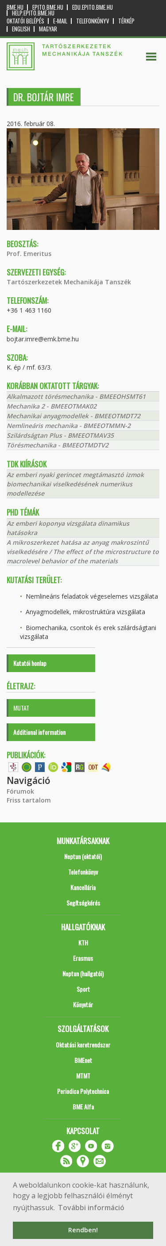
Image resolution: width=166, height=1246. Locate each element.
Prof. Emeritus (29, 253)
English (21, 29)
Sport (83, 989)
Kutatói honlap (29, 663)
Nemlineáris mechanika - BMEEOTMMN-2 (69, 425)
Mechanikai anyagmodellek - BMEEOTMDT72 (73, 416)
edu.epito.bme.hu (92, 7)
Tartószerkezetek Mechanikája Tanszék (69, 282)
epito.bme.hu (47, 7)
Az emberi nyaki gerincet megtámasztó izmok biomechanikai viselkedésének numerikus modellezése (75, 483)
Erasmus (83, 958)
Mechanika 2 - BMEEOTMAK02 (52, 406)
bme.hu (15, 7)
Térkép (126, 21)
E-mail (60, 21)
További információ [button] (91, 1207)
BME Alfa (83, 1106)
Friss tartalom (29, 800)
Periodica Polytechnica (83, 1091)
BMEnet (83, 1060)
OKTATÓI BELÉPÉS (25, 21)
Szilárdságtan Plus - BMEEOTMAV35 (60, 435)
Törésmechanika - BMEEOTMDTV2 (57, 445)
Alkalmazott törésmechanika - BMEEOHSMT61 (76, 396)
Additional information (39, 732)
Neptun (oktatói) (83, 856)
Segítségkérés (83, 902)
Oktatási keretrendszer (83, 1044)
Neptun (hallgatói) (83, 973)
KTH (83, 942)
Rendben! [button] (83, 1230)
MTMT (83, 1075)
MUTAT (21, 707)
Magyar (48, 29)
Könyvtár (83, 1004)
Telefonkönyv (92, 21)
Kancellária (83, 887)
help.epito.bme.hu (33, 13)
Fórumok (20, 791)
